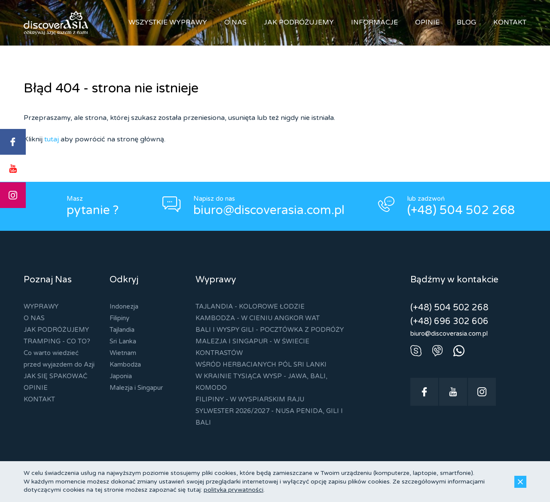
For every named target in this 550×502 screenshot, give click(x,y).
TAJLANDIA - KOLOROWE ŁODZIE (250, 306)
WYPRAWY (41, 306)
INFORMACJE (374, 22)
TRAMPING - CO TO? (57, 341)
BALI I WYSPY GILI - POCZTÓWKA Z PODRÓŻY (270, 330)
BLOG (466, 22)
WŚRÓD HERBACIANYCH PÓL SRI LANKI (261, 364)
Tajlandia (122, 330)
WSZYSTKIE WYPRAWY (167, 22)
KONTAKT (509, 22)
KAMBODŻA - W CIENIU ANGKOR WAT (258, 318)
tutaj (51, 139)
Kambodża (125, 364)
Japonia (121, 376)
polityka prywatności (233, 489)
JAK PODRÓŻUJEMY (299, 22)
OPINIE (427, 22)
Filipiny (119, 318)
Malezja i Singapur (136, 388)
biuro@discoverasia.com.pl (269, 210)
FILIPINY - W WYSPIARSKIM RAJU (250, 399)
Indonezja (124, 306)
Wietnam (123, 353)
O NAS (235, 22)
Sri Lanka (123, 341)
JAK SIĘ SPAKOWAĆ (55, 376)
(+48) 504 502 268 (461, 210)
